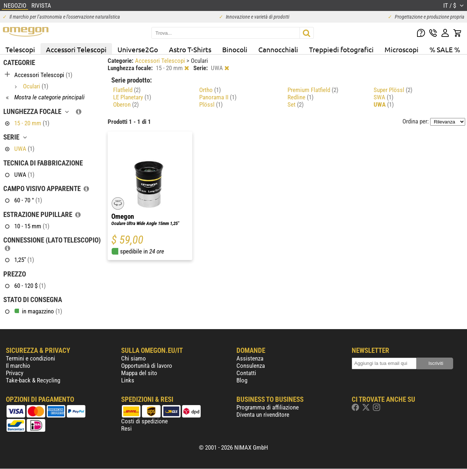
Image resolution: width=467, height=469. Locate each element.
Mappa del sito (139, 373)
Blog (241, 380)
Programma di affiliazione (267, 407)
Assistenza (249, 358)
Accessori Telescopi (76, 49)
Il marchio (18, 365)
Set (295, 104)
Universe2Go (137, 49)
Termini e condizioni (30, 358)
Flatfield (126, 90)
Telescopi (20, 49)
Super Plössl (393, 90)
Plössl (211, 104)
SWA (383, 97)
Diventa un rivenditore (262, 414)
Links (127, 380)
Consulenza (250, 365)
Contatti (246, 373)
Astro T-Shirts (190, 49)
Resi (126, 428)
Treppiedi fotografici (341, 49)
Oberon (126, 104)
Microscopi (401, 49)
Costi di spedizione (144, 421)
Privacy (14, 373)
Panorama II (217, 97)
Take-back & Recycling (33, 380)
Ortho (210, 90)
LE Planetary (132, 97)
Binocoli (234, 49)
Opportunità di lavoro (146, 365)
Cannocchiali (278, 49)
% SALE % (444, 49)
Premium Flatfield (312, 90)
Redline (300, 97)
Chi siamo (133, 358)
